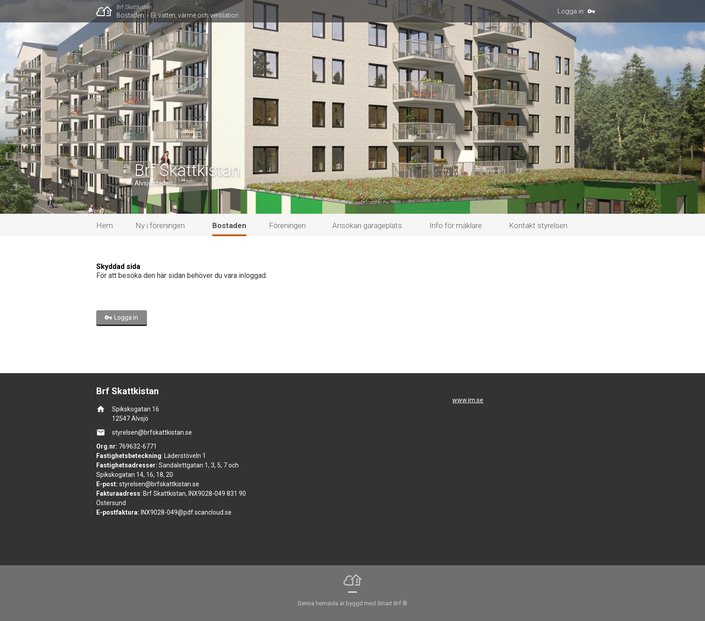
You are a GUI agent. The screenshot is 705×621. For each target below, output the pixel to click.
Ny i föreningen (160, 225)
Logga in (571, 11)
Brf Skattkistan (134, 7)
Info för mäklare (455, 225)
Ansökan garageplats (367, 225)
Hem (104, 225)
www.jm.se (467, 400)
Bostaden (130, 15)
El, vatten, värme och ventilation (195, 15)
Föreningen (287, 225)
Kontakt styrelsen (538, 225)
